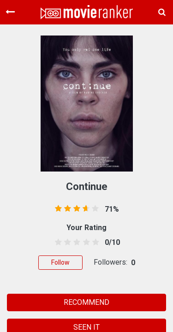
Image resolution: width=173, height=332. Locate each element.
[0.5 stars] (57, 242)
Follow (60, 262)
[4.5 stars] (94, 242)
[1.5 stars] (66, 242)
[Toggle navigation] (10, 12)
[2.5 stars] (75, 242)
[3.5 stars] (85, 242)
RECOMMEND (86, 302)
